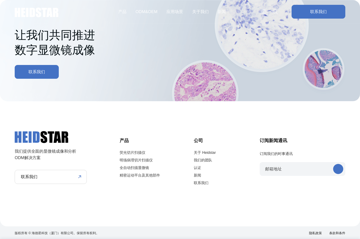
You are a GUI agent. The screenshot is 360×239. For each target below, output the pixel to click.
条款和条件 (337, 233)
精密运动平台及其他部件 (140, 175)
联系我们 (318, 11)
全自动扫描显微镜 (134, 168)
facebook (262, 185)
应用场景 (174, 11)
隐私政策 (315, 233)
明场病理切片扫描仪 (136, 160)
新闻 (222, 11)
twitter (276, 185)
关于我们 (200, 11)
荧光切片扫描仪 (132, 153)
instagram (305, 185)
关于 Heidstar (205, 153)
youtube (291, 185)
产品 (122, 11)
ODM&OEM (146, 11)
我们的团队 (203, 160)
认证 (197, 168)
